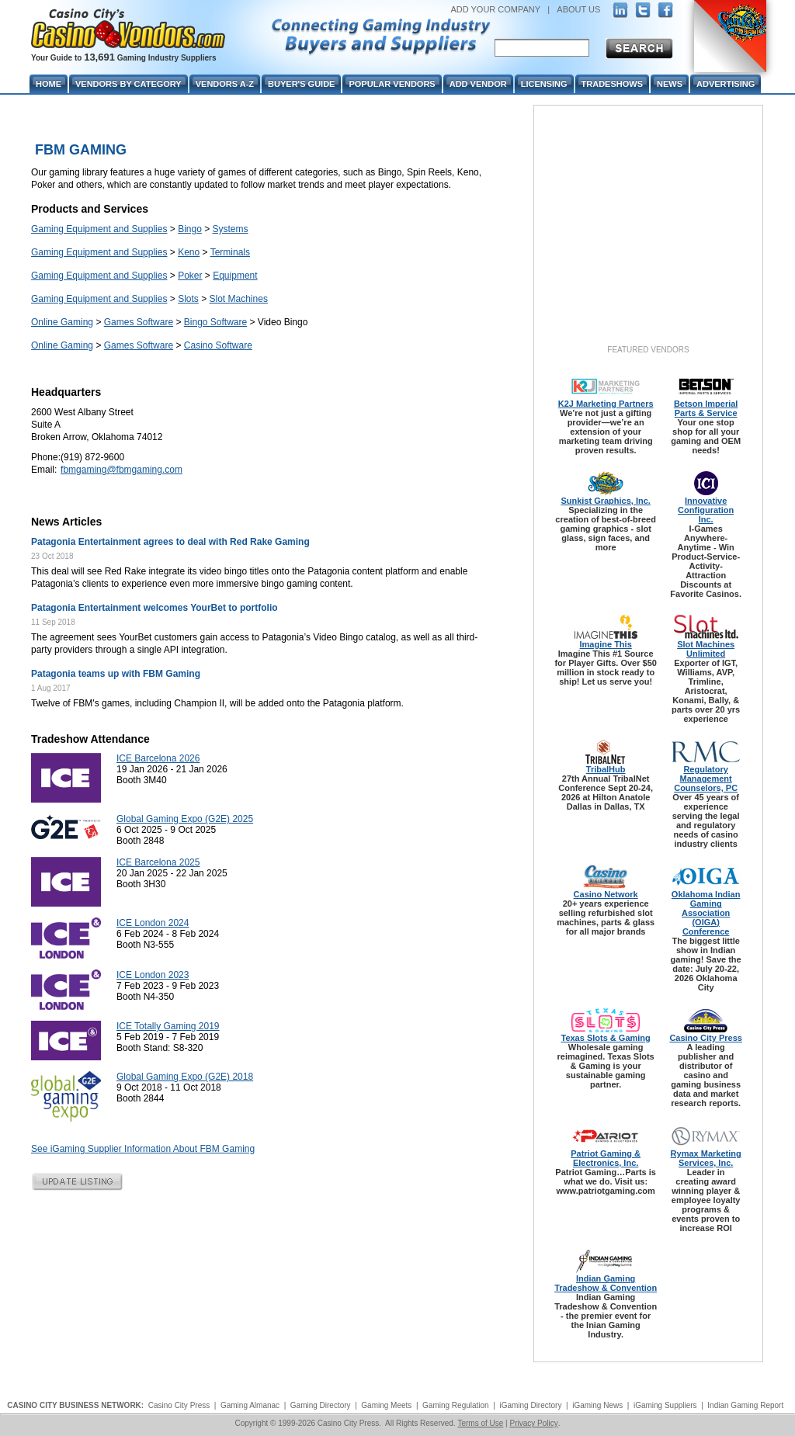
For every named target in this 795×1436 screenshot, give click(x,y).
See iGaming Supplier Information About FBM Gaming (143, 1148)
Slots (188, 298)
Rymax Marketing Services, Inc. (706, 1158)
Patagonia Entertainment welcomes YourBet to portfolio (154, 607)
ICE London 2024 (152, 922)
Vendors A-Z (225, 83)
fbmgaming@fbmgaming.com (121, 469)
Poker (190, 275)
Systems (230, 229)
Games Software (138, 322)
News (669, 83)
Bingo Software (215, 322)
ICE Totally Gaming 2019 (168, 1026)
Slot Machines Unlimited (705, 649)
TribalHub (606, 769)
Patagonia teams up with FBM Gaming (115, 673)
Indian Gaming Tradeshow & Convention (605, 1283)
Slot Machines (239, 298)
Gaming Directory (320, 1405)
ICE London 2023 (152, 974)
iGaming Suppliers (665, 1405)
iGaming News (597, 1405)
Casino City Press (705, 1037)
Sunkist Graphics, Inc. (606, 500)
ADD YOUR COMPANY (495, 9)
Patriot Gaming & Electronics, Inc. (606, 1158)
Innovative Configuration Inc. (706, 510)
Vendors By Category (128, 83)
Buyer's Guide (301, 83)
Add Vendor (478, 83)
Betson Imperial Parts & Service (706, 408)
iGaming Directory (530, 1405)
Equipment (235, 275)
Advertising (725, 83)
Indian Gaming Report (745, 1405)
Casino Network (606, 894)
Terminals (230, 252)
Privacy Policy (533, 1423)
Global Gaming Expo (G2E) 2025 (184, 818)
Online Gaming (62, 322)
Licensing (544, 83)
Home (48, 83)
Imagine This (606, 644)
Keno (189, 252)
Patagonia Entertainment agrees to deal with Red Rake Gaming (170, 541)
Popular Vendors (392, 83)
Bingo (190, 229)
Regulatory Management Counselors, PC (706, 779)
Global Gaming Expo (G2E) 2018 (184, 1076)
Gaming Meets (386, 1405)
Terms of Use (480, 1423)
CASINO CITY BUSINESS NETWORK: (75, 1405)
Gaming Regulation (455, 1405)
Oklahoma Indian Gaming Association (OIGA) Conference (706, 913)
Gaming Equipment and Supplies (99, 229)
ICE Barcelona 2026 (158, 758)
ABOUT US (578, 9)
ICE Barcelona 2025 (158, 862)
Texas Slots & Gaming (605, 1037)
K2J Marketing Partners (606, 403)
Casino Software (218, 345)
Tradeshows (612, 83)
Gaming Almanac (249, 1405)
